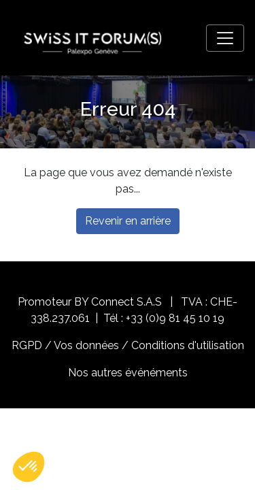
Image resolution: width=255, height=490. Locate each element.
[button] (28, 467)
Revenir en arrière (128, 220)
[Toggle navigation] (225, 38)
